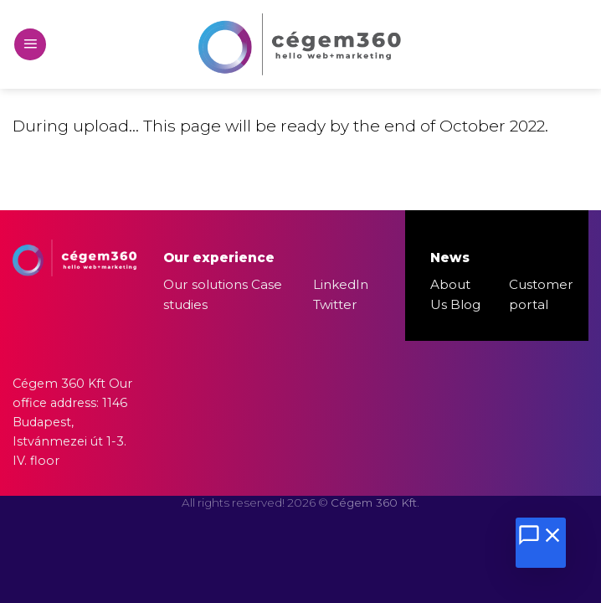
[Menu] (30, 44)
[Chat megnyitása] (541, 543)
